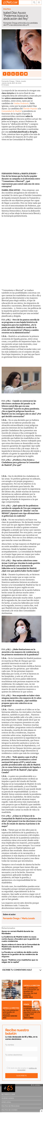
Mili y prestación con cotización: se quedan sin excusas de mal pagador (31, 991)
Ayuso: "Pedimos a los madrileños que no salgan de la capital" (20, 961)
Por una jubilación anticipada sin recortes (10, 1012)
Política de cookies (9, 1110)
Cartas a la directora (32, 985)
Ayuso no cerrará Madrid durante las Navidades (17, 932)
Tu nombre (9, 1045)
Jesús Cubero (29, 1018)
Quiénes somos (8, 1098)
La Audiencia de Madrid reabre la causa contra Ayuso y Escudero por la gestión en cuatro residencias (20, 939)
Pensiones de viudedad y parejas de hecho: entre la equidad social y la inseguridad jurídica (32, 1011)
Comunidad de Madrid (12, 111)
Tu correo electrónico (13, 1055)
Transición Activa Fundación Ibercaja (11, 985)
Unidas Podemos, (21, 103)
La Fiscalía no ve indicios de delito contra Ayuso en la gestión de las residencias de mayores (20, 954)
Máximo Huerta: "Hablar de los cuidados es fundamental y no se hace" (11, 993)
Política (7, 9)
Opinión (26, 1004)
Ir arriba (35, 1085)
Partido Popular (30, 108)
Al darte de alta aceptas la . (22, 1069)
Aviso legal (6, 1102)
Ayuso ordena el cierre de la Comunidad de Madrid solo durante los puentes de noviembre (21, 946)
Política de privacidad (10, 1106)
